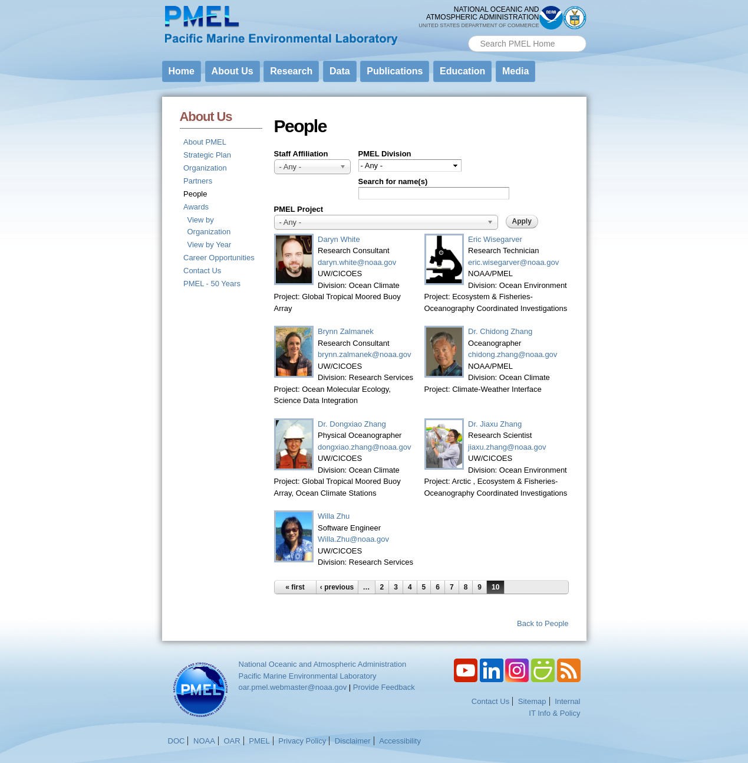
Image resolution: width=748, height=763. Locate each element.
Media (515, 71)
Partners (197, 180)
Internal (567, 701)
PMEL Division (384, 153)
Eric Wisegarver (495, 239)
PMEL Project (299, 209)
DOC (176, 740)
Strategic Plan (207, 154)
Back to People (542, 623)
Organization (205, 167)
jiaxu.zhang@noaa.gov (507, 447)
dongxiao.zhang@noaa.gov (364, 447)
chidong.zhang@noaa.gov (512, 354)
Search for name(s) (393, 181)
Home (182, 71)
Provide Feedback (384, 687)
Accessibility (400, 740)
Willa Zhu (334, 516)
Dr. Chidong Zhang (500, 331)
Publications (395, 71)
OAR (231, 740)
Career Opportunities (219, 257)
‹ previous (337, 587)
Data (339, 71)
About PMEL (204, 141)
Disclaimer (353, 740)
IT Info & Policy (554, 713)
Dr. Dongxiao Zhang (352, 424)
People (195, 193)
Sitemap (532, 701)
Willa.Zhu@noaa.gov (353, 539)
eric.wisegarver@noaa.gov (513, 262)
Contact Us (202, 270)
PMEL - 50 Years (211, 283)
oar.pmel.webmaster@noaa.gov (293, 687)
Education (462, 71)
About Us (232, 71)
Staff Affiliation (301, 153)
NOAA (204, 740)
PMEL (259, 740)
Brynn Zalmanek (346, 331)
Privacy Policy (302, 740)
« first (295, 587)
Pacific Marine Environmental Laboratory (308, 676)
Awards (196, 206)
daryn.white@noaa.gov (357, 262)
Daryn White (339, 239)
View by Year (209, 244)
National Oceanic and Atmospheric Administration (323, 664)
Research (291, 71)
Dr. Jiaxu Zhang (495, 424)
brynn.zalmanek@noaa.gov (364, 354)
